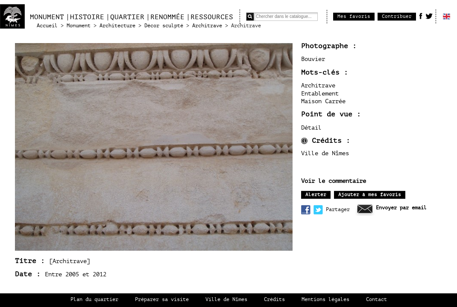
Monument (47, 17)
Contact (376, 299)
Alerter (315, 194)
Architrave (207, 26)
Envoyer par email (401, 208)
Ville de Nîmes (226, 299)
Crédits (274, 299)
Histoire (87, 17)
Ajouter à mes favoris (369, 194)
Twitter (429, 15)
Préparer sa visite (162, 299)
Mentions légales (325, 299)
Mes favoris (353, 16)
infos (304, 141)
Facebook (420, 15)
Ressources (211, 17)
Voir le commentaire (333, 181)
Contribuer (397, 16)
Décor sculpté (163, 26)
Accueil (47, 26)
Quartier (127, 17)
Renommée (167, 17)
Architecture (117, 26)
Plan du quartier (94, 299)
